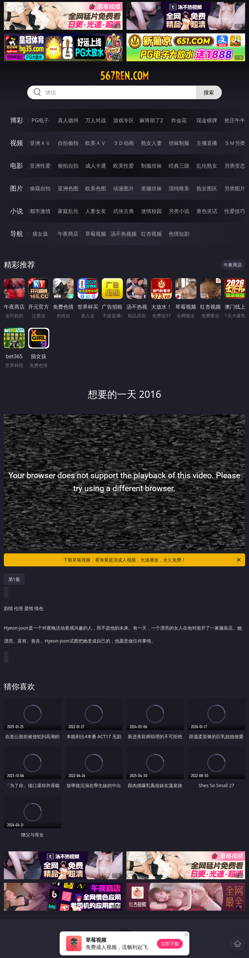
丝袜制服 (179, 143)
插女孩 (40, 233)
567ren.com (124, 75)
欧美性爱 (123, 165)
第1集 (14, 579)
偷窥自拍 (40, 188)
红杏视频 (151, 233)
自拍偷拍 (68, 143)
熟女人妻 (151, 143)
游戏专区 (123, 120)
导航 (16, 233)
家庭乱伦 (68, 211)
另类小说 (179, 211)
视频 (16, 142)
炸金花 (179, 120)
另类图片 (234, 188)
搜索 (209, 92)
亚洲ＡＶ (40, 143)
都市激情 (40, 211)
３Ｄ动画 (123, 143)
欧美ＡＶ (95, 143)
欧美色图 (95, 188)
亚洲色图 (68, 188)
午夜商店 (68, 233)
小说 (16, 211)
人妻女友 (95, 211)
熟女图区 (206, 188)
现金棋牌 (206, 120)
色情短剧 (179, 233)
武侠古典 (123, 211)
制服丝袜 (151, 165)
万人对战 (95, 120)
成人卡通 (95, 165)
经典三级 (179, 165)
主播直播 (206, 143)
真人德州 (68, 120)
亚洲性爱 (40, 165)
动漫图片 (123, 188)
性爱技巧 (234, 211)
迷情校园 (151, 211)
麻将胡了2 (151, 120)
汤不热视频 (123, 233)
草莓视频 (95, 233)
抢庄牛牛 (234, 120)
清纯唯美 (179, 188)
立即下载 (170, 943)
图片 (16, 188)
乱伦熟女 (206, 165)
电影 (16, 165)
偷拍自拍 (68, 165)
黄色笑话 (206, 211)
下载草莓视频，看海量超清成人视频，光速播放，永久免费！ (152, 560)
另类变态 (234, 165)
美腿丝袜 (151, 188)
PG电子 (40, 120)
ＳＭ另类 (234, 143)
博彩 (16, 120)
